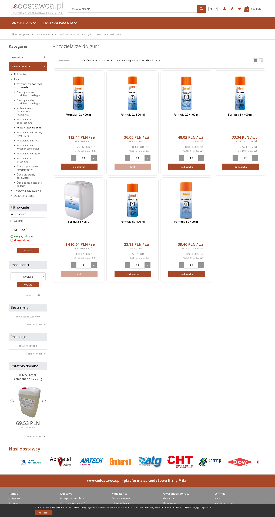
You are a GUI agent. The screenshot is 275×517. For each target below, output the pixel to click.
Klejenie (18, 79)
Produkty (23, 23)
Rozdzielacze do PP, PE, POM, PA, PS (29, 134)
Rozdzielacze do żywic (28, 153)
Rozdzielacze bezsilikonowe (24, 121)
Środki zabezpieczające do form (29, 184)
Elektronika (20, 74)
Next (44, 400)
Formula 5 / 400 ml (240, 115)
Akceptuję (43, 512)
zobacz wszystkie (33, 324)
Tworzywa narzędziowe (27, 190)
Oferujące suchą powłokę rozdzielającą (28, 102)
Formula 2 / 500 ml (132, 115)
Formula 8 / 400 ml (186, 222)
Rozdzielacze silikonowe (24, 160)
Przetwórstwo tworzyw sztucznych (74, 34)
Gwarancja (168, 498)
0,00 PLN (255, 8)
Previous (12, 400)
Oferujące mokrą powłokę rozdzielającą (28, 94)
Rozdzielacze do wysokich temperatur (28, 147)
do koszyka (79, 166)
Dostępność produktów (72, 498)
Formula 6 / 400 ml (132, 222)
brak (132, 166)
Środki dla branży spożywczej (26, 176)
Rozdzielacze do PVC (28, 140)
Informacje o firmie (224, 503)
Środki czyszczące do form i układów (28, 168)
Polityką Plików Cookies (109, 507)
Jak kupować (15, 498)
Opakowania (169, 503)
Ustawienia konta (120, 503)
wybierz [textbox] (28, 276)
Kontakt (218, 498)
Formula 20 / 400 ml (186, 115)
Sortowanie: (63, 60)
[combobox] (28, 276)
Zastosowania (59, 23)
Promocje (18, 336)
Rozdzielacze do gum (29, 127)
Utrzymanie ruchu (24, 195)
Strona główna (22, 34)
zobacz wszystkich (33, 295)
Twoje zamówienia (121, 498)
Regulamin (14, 503)
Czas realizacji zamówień (72, 503)
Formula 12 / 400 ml (79, 115)
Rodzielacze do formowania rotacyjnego (25, 111)
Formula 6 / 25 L (78, 222)
